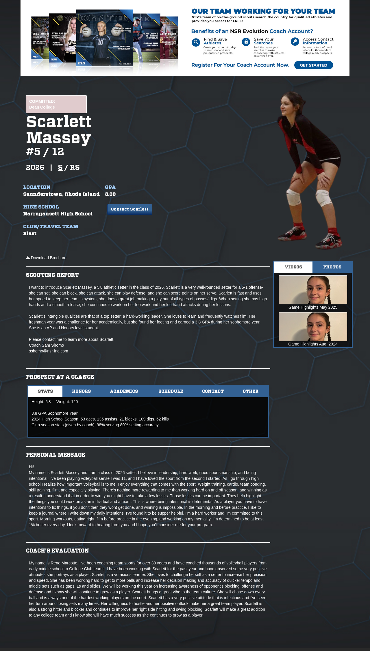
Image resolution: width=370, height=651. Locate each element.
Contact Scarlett (130, 209)
